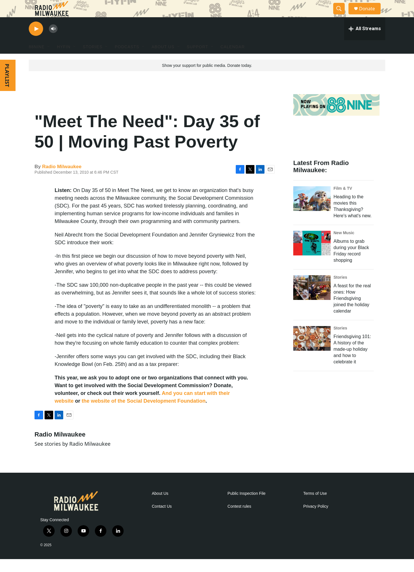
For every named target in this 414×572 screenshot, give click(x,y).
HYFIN (63, 59)
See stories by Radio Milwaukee (72, 456)
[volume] (53, 41)
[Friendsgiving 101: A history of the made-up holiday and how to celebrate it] (312, 351)
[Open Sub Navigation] (49, 59)
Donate (370, 15)
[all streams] (364, 41)
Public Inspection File (246, 506)
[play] (36, 41)
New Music (344, 245)
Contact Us (162, 519)
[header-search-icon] (341, 15)
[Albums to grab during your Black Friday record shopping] (312, 256)
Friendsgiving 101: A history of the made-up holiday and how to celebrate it (352, 362)
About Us (160, 506)
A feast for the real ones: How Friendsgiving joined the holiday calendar (352, 311)
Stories (340, 290)
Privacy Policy (315, 519)
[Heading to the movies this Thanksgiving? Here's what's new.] (312, 211)
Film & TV (343, 201)
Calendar (233, 59)
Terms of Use (315, 506)
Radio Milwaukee (61, 179)
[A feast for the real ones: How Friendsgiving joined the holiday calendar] (312, 300)
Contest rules (239, 519)
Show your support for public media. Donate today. (207, 78)
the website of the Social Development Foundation (144, 414)
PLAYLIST (7, 88)
